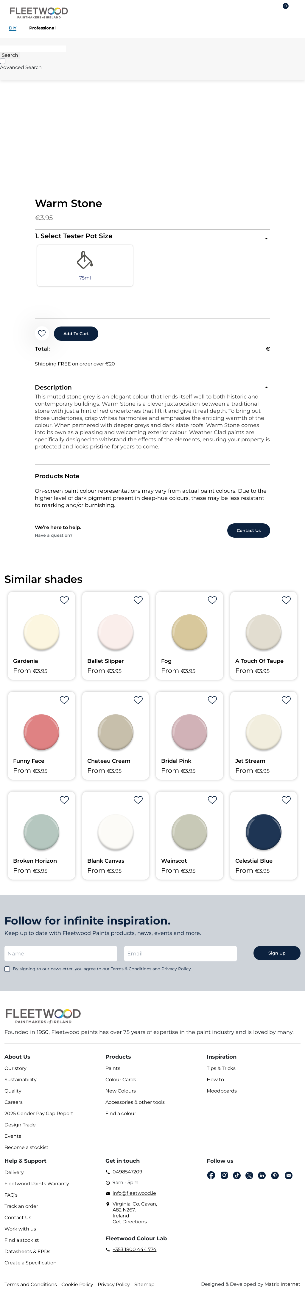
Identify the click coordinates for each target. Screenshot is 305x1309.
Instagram (224, 1180)
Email (288, 1180)
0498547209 (127, 1176)
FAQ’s (11, 1200)
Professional (42, 28)
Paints (112, 1073)
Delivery (14, 1177)
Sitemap (144, 1289)
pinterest (274, 1180)
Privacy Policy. (176, 973)
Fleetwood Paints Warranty (36, 1188)
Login (266, 11)
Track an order (21, 1211)
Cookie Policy (77, 1289)
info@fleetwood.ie (134, 1198)
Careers (13, 1107)
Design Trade (20, 1129)
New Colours (120, 1095)
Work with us (20, 1233)
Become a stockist (26, 1152)
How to (215, 1084)
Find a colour (120, 1118)
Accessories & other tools (135, 1107)
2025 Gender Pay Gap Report (38, 1118)
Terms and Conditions (30, 1289)
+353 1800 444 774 (134, 1254)
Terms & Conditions (131, 973)
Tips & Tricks (221, 1073)
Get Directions (130, 1226)
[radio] (64, 268)
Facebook (211, 1180)
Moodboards (222, 1095)
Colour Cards (120, 1084)
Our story (15, 1073)
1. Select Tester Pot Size (74, 236)
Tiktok (237, 1180)
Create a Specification (30, 1267)
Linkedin (262, 1180)
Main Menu (296, 11)
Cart (286, 7)
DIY (12, 28)
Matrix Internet (282, 1289)
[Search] (33, 48)
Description (54, 392)
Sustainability (20, 1084)
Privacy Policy (114, 1289)
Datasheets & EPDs (27, 1256)
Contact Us (17, 1222)
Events (12, 1141)
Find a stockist (21, 1245)
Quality (12, 1095)
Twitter (249, 1180)
